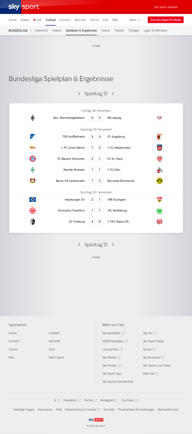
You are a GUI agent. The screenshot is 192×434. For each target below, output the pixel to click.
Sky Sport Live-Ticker (157, 365)
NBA (115, 20)
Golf (105, 20)
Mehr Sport (56, 357)
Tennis (94, 20)
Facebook (71, 400)
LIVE (39, 20)
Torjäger (133, 30)
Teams (105, 30)
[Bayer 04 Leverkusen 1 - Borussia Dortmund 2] (96, 180)
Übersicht (41, 30)
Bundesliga (18, 30)
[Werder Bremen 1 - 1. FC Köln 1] (96, 169)
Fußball (51, 20)
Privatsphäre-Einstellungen (136, 409)
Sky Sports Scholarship (118, 381)
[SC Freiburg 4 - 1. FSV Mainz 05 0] (96, 221)
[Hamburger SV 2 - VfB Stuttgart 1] (96, 199)
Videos (25, 20)
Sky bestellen (113, 333)
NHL (12, 357)
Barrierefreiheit (168, 409)
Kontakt (109, 409)
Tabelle (119, 30)
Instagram (108, 400)
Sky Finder (111, 366)
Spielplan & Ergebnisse (81, 30)
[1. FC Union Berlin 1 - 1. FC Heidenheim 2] (96, 147)
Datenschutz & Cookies (82, 410)
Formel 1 (65, 20)
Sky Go (149, 333)
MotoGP (80, 20)
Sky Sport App (112, 373)
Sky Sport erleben (166, 7)
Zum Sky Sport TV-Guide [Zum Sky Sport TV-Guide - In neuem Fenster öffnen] (166, 19)
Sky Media (111, 358)
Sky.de (149, 350)
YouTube (129, 400)
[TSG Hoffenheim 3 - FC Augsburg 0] (96, 136)
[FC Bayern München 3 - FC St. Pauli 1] (96, 158)
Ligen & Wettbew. (156, 30)
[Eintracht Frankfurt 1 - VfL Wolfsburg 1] (96, 210)
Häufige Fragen (24, 409)
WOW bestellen (114, 341)
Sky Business (153, 358)
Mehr (135, 20)
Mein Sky (150, 374)
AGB (58, 409)
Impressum (45, 409)
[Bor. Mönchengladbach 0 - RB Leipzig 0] (96, 118)
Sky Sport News (153, 341)
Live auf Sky (112, 350)
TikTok (90, 400)
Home (13, 20)
